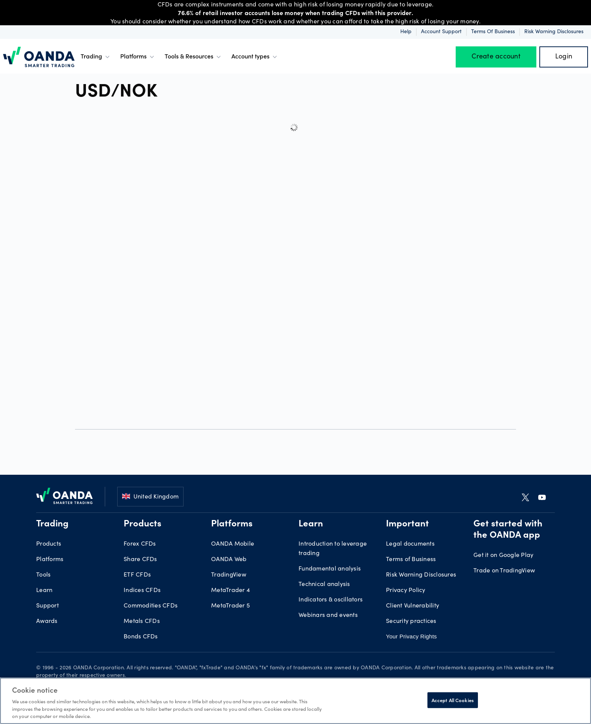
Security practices (411, 621)
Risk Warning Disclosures (553, 32)
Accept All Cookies (453, 700)
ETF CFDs (137, 575)
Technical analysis (324, 584)
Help (406, 32)
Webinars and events (328, 615)
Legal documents (410, 544)
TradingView (228, 575)
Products (48, 544)
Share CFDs (140, 560)
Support (47, 606)
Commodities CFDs (151, 606)
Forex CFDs (140, 544)
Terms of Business (493, 32)
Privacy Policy (406, 590)
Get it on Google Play (503, 555)
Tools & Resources (193, 57)
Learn (44, 590)
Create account (496, 57)
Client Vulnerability (412, 606)
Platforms (138, 57)
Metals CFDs (142, 621)
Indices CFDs (142, 590)
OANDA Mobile (232, 544)
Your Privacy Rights (411, 636)
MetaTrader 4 (230, 590)
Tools (43, 575)
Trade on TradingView (504, 571)
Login (563, 57)
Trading (96, 57)
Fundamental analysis (330, 569)
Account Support (441, 32)
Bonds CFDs (141, 637)
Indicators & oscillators (331, 600)
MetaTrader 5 (230, 606)
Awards (47, 621)
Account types (255, 57)
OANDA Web (229, 560)
